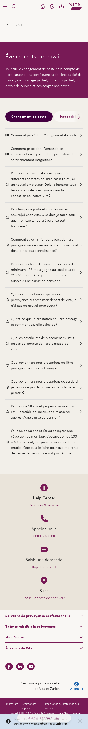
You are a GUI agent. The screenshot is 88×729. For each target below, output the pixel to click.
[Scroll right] (78, 117)
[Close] (80, 721)
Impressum (11, 704)
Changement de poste (28, 116)
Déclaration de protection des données (62, 706)
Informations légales (29, 706)
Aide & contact (44, 720)
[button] (4, 6)
